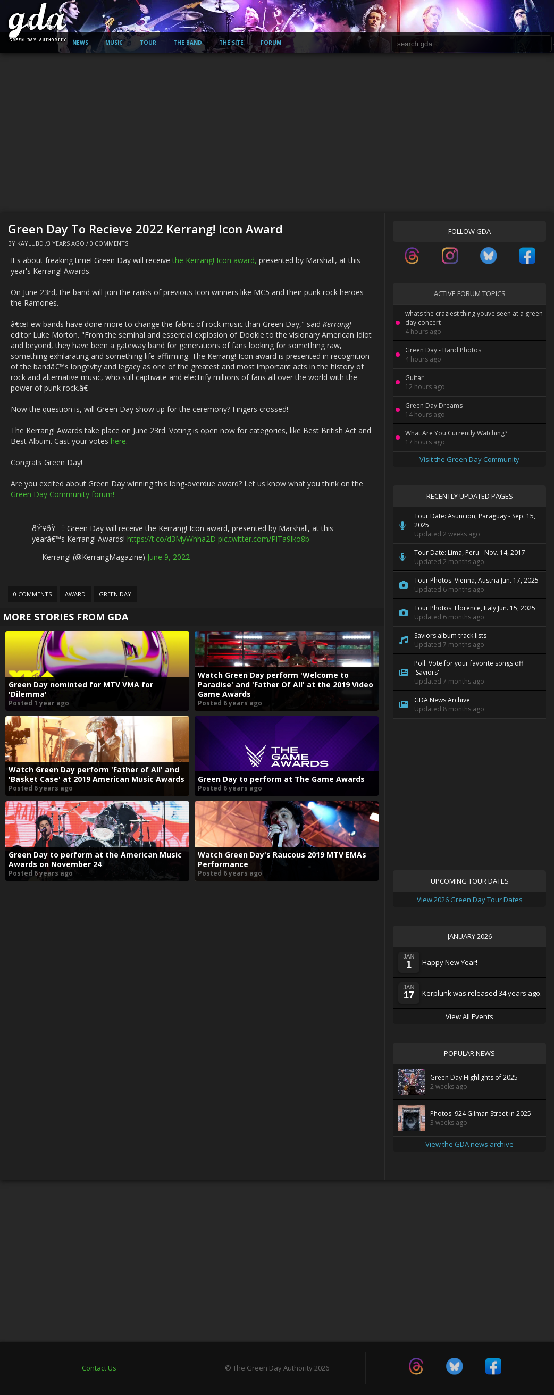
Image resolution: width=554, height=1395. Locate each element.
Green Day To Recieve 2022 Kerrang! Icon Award (145, 229)
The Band (187, 42)
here (118, 441)
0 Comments (109, 243)
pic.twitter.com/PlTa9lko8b (263, 539)
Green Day (115, 594)
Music (114, 42)
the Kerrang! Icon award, (214, 260)
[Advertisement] (277, 132)
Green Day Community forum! (62, 494)
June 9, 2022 (168, 557)
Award (75, 594)
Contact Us (99, 1368)
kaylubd (30, 243)
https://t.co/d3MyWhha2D (171, 539)
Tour (148, 42)
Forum (271, 42)
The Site (231, 42)
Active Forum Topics (470, 293)
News (80, 42)
